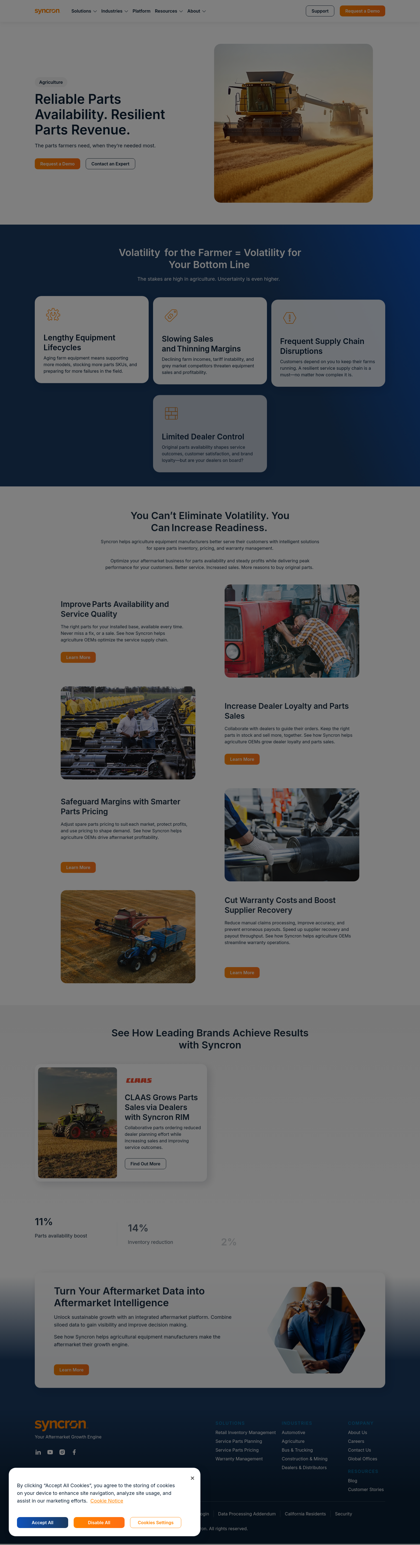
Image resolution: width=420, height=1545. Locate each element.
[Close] (192, 1478)
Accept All (42, 1522)
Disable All (99, 1522)
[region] (104, 1502)
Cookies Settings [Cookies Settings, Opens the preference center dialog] (156, 1522)
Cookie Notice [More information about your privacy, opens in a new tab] (106, 1501)
